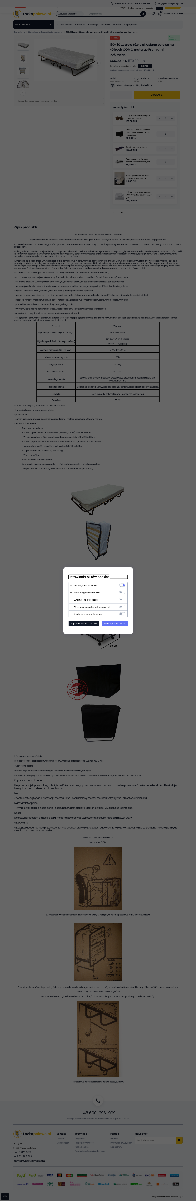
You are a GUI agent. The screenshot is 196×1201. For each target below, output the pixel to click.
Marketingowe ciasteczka (87, 592)
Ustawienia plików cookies (89, 577)
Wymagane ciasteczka (85, 585)
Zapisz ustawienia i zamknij (84, 623)
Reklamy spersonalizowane (88, 614)
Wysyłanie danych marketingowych (92, 606)
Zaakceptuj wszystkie (114, 623)
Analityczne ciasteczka (86, 599)
